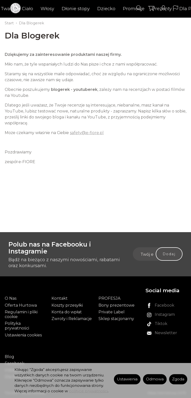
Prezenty (162, 8)
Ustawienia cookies (23, 335)
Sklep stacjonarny (116, 318)
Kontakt (59, 298)
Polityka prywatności (17, 325)
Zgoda (178, 379)
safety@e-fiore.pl (87, 132)
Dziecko (106, 8)
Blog (9, 356)
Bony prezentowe (116, 305)
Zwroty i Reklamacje (71, 318)
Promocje (133, 8)
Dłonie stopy (76, 8)
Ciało (27, 8)
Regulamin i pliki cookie (21, 314)
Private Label (111, 312)
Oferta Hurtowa (21, 305)
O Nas (10, 298)
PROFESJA (109, 298)
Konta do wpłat (66, 312)
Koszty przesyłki (67, 305)
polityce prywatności (88, 391)
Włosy (47, 8)
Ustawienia (127, 379)
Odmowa (155, 379)
